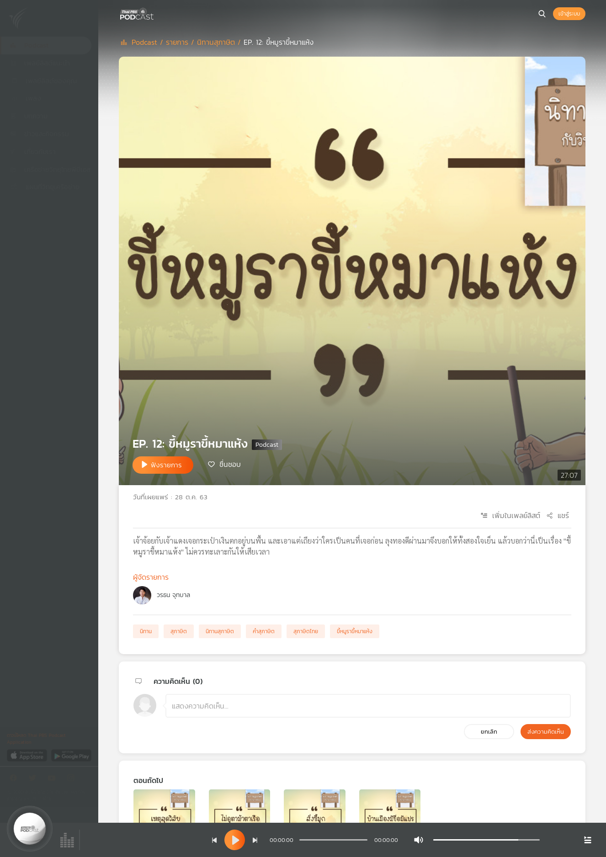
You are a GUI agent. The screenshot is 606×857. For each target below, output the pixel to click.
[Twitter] (34, 779)
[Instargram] (73, 779)
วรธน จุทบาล (173, 595)
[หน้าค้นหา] (542, 14)
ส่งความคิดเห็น (545, 731)
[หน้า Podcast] (155, 12)
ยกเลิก (489, 731)
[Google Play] (71, 754)
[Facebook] (15, 779)
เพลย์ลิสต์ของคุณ (43, 80)
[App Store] (27, 754)
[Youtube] (54, 779)
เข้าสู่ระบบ (569, 14)
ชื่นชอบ (230, 464)
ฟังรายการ (166, 465)
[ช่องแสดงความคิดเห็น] (368, 706)
